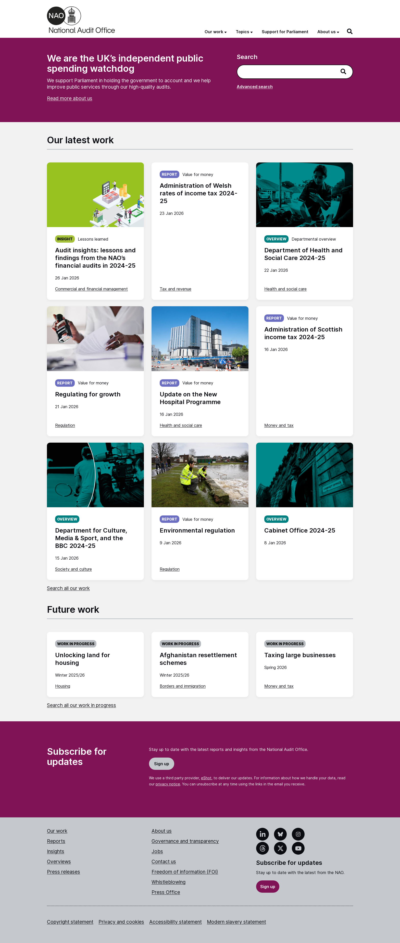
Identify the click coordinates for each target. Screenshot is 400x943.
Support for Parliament (285, 31)
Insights (55, 851)
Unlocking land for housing (82, 658)
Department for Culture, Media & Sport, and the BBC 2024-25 (91, 538)
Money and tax (279, 425)
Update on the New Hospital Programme (190, 398)
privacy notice (168, 784)
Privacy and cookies (121, 922)
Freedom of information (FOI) (185, 872)
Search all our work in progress (81, 705)
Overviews (59, 862)
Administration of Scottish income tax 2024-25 (303, 333)
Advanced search (255, 86)
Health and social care (285, 288)
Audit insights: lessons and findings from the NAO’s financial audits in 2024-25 (95, 257)
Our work (57, 831)
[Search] (350, 31)
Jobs (157, 851)
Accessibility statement (175, 922)
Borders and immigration (183, 686)
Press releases (63, 872)
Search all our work (68, 588)
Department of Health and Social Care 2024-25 (303, 254)
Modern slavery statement (236, 922)
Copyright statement (70, 922)
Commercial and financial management (91, 288)
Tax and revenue (175, 288)
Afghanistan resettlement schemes (198, 658)
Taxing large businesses (300, 655)
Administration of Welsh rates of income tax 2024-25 (199, 193)
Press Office (166, 892)
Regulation (65, 425)
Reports (56, 841)
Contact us (164, 862)
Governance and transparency (185, 841)
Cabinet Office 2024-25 (299, 530)
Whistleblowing (168, 882)
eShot (206, 778)
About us (162, 831)
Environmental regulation (197, 530)
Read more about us (69, 98)
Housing (62, 686)
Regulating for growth (88, 394)
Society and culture (73, 569)
